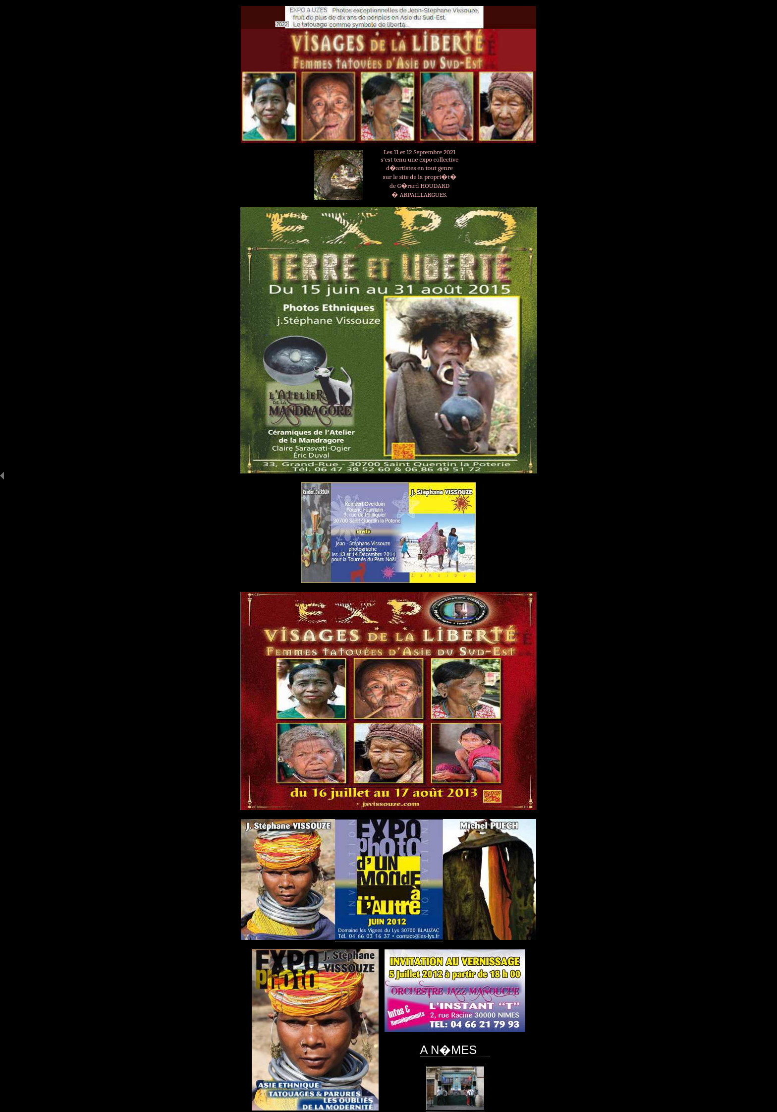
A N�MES (455, 1049)
